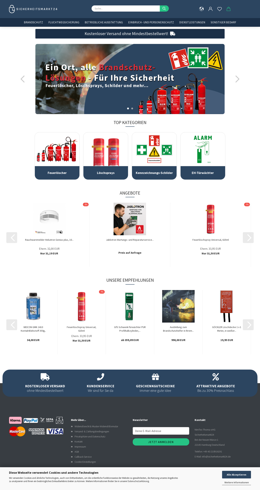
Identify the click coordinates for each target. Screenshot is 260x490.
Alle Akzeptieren (236, 474)
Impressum (80, 446)
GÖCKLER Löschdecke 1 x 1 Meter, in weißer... (226, 328)
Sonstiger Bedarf (223, 22)
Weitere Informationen (236, 482)
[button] (210, 9)
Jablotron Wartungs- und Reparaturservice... (130, 239)
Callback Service (83, 456)
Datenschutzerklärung (138, 481)
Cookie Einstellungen (85, 461)
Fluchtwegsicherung (63, 22)
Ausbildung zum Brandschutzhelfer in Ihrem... (178, 328)
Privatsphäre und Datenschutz (90, 436)
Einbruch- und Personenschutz (151, 22)
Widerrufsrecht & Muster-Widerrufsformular (96, 426)
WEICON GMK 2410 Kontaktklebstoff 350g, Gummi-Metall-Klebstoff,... (33, 329)
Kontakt (79, 441)
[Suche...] (164, 8)
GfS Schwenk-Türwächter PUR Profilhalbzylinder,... (130, 328)
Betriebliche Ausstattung (104, 22)
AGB (77, 451)
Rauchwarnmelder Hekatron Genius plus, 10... (49, 239)
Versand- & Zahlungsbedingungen (92, 431)
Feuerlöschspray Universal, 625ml (210, 239)
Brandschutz (33, 22)
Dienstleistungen (192, 22)
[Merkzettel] (219, 9)
